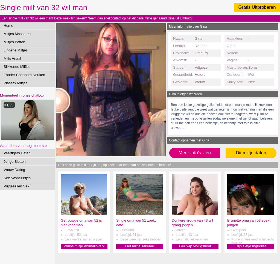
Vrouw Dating (14, 170)
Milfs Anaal (12, 58)
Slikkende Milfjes (17, 67)
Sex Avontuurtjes (17, 178)
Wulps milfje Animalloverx (84, 246)
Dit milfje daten (251, 152)
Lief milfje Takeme (139, 246)
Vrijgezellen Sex (16, 186)
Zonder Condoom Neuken (24, 75)
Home (8, 26)
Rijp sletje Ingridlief (250, 246)
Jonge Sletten (15, 161)
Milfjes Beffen (14, 42)
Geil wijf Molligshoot (195, 246)
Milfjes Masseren (17, 34)
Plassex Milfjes (15, 83)
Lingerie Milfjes (16, 50)
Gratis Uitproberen (257, 7)
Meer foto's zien (195, 152)
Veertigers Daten (17, 153)
